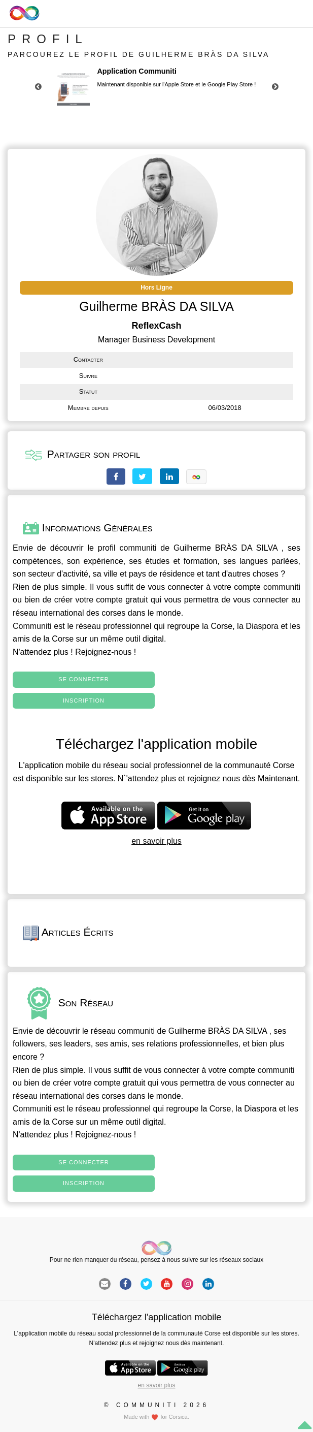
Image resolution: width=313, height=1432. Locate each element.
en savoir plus (156, 841)
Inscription (84, 700)
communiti (138, 548)
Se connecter (83, 679)
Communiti (32, 626)
